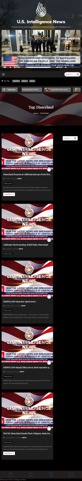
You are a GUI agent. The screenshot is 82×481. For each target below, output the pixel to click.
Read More (9, 194)
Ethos (31, 473)
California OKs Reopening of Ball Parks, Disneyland (25, 244)
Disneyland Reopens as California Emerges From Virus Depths (27, 174)
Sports (24, 81)
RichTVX (71, 476)
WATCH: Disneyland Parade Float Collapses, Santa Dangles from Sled (27, 433)
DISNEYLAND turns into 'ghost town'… (20, 301)
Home (11, 473)
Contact (71, 473)
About (51, 473)
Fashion (16, 81)
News (32, 81)
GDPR (51, 476)
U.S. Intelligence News (41, 21)
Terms (10, 476)
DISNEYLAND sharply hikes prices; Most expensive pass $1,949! (27, 367)
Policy (31, 476)
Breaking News (8, 183)
